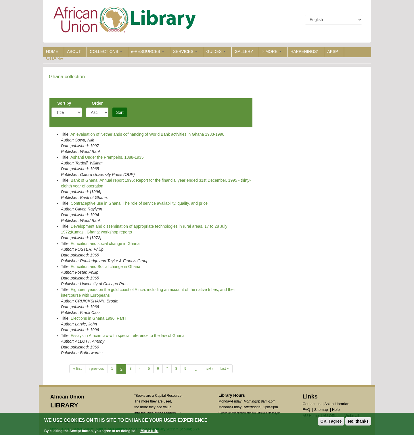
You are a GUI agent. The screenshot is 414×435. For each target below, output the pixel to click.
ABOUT (74, 51)
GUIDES (216, 51)
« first (77, 369)
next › (209, 369)
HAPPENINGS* (304, 51)
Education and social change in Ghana (105, 243)
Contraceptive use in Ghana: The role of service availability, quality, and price (139, 203)
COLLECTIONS (106, 51)
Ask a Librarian (336, 404)
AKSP (332, 51)
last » (225, 369)
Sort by (64, 103)
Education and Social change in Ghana (105, 266)
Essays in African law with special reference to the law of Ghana (128, 335)
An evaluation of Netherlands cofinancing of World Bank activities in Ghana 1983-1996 (147, 134)
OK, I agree (331, 421)
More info (149, 431)
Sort (120, 112)
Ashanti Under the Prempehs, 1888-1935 (107, 157)
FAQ (306, 409)
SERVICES (185, 51)
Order (97, 103)
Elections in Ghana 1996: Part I (98, 318)
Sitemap (321, 409)
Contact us (312, 404)
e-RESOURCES (147, 51)
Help (336, 409)
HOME (52, 51)
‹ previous (96, 369)
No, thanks (358, 421)
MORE (271, 51)
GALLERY (244, 51)
